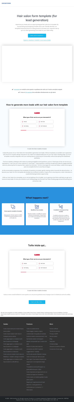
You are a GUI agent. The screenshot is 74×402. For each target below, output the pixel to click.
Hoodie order (64, 314)
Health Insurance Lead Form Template (16, 314)
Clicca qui (6, 215)
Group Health (26, 312)
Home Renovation (49, 314)
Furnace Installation (58, 312)
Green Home (33, 312)
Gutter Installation (18, 312)
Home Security (57, 314)
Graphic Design (40, 312)
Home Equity (35, 314)
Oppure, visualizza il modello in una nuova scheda (37, 40)
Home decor (29, 314)
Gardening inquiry (48, 312)
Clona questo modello (37, 35)
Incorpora (17, 89)
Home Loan (41, 314)
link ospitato (28, 92)
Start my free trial (37, 302)
